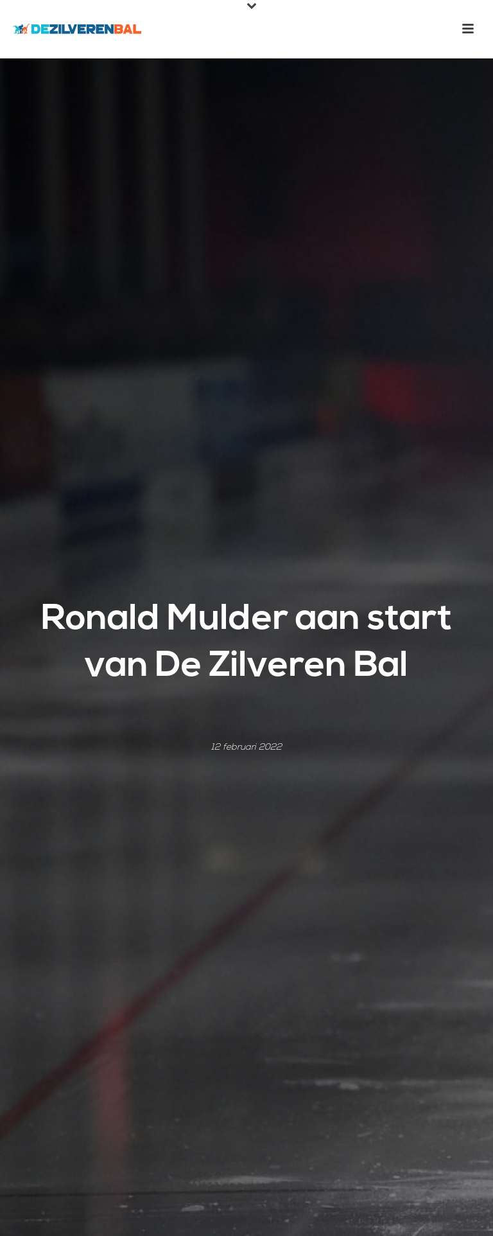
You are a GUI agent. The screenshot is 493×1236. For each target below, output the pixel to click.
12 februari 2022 (246, 747)
